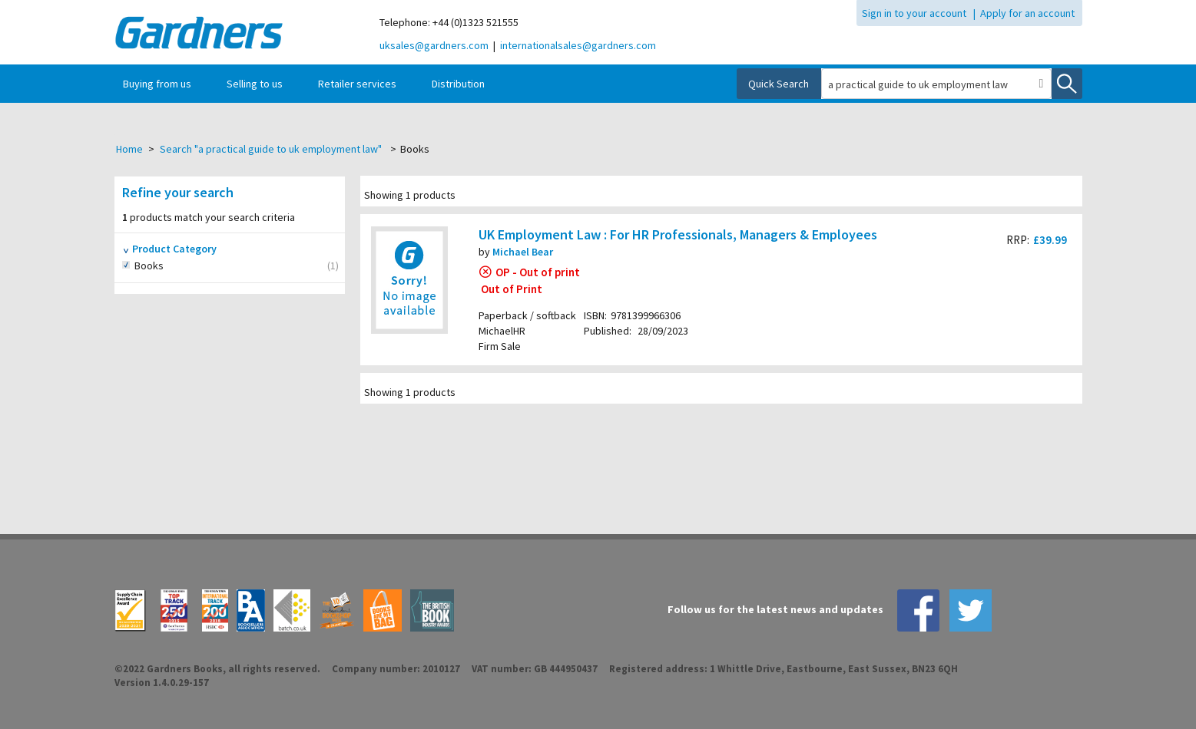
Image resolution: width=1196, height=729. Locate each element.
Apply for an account (1027, 13)
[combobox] (927, 84)
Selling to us (255, 84)
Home (129, 149)
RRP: (1017, 240)
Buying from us (157, 84)
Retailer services (357, 84)
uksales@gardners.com (434, 45)
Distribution (458, 84)
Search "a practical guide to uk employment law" (271, 149)
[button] (1041, 83)
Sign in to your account (914, 13)
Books (166, 265)
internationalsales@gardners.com (578, 45)
